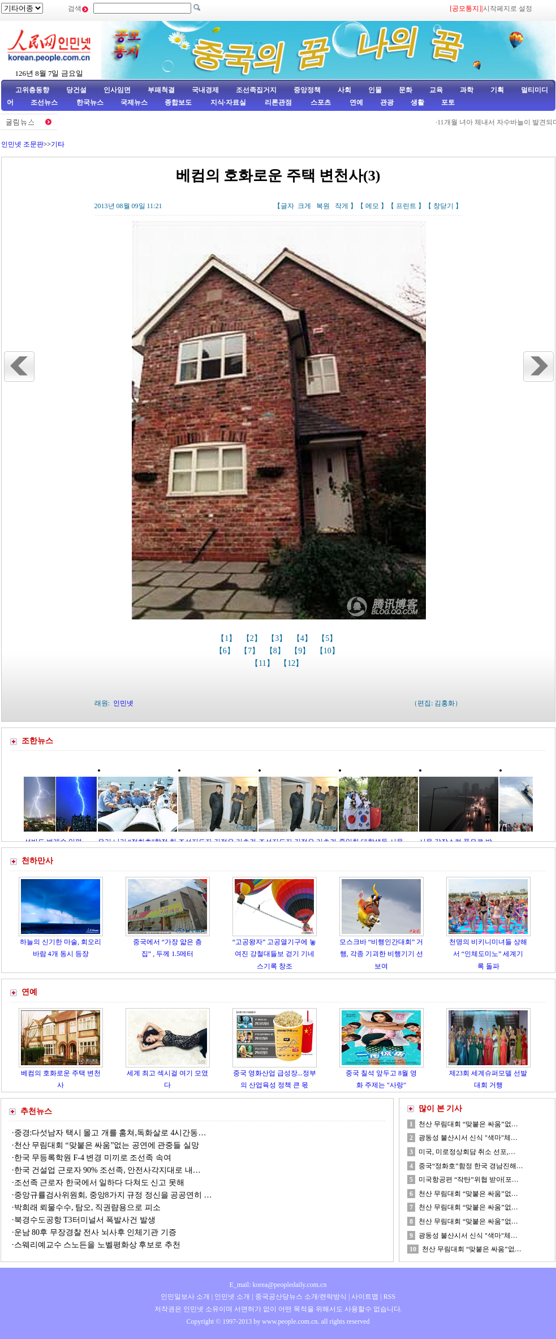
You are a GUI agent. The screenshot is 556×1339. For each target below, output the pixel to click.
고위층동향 (32, 90)
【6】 (226, 651)
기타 (57, 144)
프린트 (406, 206)
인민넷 (123, 703)
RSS (389, 1297)
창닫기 (443, 206)
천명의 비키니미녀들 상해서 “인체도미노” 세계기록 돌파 (488, 954)
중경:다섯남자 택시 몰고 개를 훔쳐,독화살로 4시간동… (110, 1133)
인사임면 (117, 90)
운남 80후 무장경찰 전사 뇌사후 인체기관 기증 (95, 1232)
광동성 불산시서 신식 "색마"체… (468, 1138)
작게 (341, 206)
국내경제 (205, 90)
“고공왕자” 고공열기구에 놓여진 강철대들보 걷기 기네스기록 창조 (274, 954)
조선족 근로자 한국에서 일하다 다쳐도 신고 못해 (99, 1182)
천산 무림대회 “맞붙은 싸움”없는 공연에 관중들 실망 (106, 1145)
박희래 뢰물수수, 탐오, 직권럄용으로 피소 (87, 1207)
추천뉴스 (36, 1111)
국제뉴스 (134, 102)
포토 (448, 102)
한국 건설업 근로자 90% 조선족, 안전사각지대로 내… (107, 1170)
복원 (323, 206)
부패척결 (161, 90)
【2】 (253, 638)
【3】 (278, 638)
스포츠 (320, 102)
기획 (497, 90)
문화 (405, 90)
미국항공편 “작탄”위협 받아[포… (469, 1179)
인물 (375, 90)
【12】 (292, 663)
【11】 (263, 663)
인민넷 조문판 (22, 144)
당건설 (76, 90)
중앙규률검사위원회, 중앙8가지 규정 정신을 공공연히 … (113, 1195)
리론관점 (278, 102)
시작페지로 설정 (507, 8)
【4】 (303, 638)
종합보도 (178, 102)
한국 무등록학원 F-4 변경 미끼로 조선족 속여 (92, 1157)
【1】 (228, 638)
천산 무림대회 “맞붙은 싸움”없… (468, 1124)
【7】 (251, 651)
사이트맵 (364, 1297)
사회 (344, 90)
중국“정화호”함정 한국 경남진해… (471, 1166)
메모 (372, 206)
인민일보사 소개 (185, 1297)
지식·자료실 (229, 102)
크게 (304, 206)
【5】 (328, 638)
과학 (466, 90)
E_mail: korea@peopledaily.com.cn (278, 1285)
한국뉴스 (90, 102)
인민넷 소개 (231, 1297)
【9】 (301, 651)
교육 (436, 90)
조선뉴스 (45, 102)
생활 (417, 102)
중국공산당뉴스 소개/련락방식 (301, 1297)
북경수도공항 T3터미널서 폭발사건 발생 (85, 1220)
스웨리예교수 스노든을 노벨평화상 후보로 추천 (97, 1245)
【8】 (276, 651)
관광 (387, 102)
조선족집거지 (256, 90)
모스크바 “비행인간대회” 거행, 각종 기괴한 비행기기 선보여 (381, 954)
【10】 (329, 651)
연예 (355, 102)
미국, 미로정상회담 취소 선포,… (467, 1152)
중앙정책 (307, 90)
